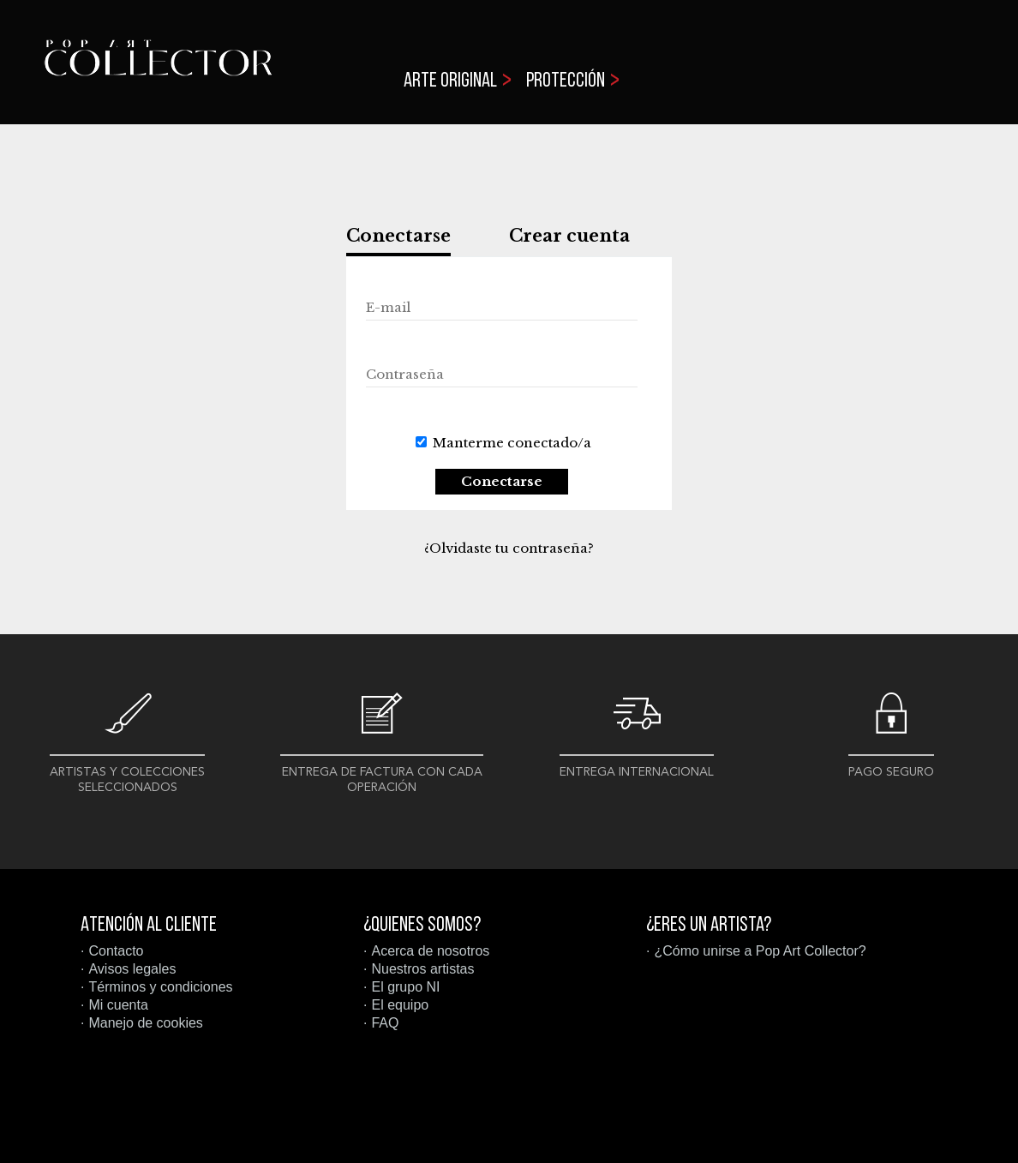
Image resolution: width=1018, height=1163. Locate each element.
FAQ (384, 1023)
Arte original (450, 81)
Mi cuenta (117, 1005)
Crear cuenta (569, 235)
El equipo (399, 1005)
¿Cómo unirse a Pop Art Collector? (759, 951)
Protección (565, 81)
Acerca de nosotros (430, 951)
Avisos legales (132, 969)
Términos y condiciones (160, 987)
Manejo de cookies (145, 1023)
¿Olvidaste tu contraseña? (509, 548)
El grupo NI (405, 987)
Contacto (115, 951)
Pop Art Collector (158, 69)
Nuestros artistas (422, 969)
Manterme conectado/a (512, 443)
